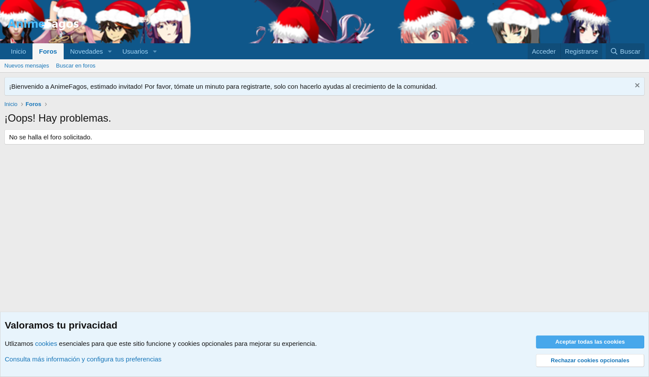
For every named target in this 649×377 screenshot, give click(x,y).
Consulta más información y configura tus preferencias (83, 359)
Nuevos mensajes (26, 65)
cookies (46, 343)
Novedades (86, 51)
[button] (110, 51)
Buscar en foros (75, 65)
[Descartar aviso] (636, 86)
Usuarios (135, 51)
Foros (48, 51)
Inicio (18, 51)
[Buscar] (625, 51)
